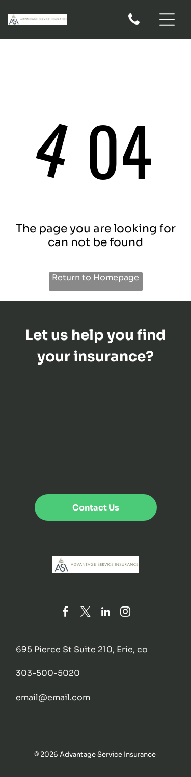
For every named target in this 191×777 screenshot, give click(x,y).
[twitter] (85, 613)
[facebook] (65, 613)
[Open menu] (167, 19)
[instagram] (125, 613)
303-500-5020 (48, 673)
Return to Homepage (95, 277)
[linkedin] (105, 613)
